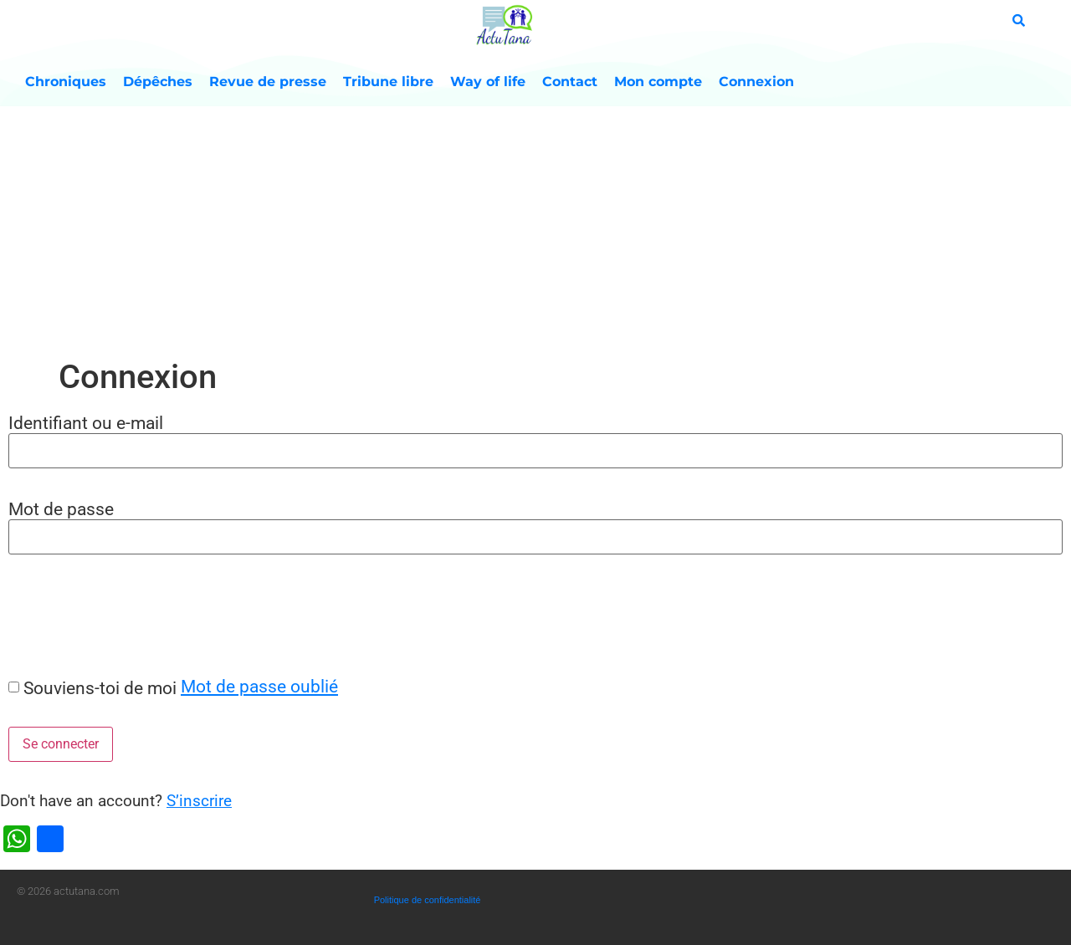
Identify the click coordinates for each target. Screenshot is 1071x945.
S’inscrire (199, 800)
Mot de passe (61, 509)
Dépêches (157, 81)
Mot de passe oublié (259, 686)
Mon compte (658, 81)
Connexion (756, 81)
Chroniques (65, 81)
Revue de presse (267, 81)
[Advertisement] (535, 232)
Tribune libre (388, 81)
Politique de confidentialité (427, 900)
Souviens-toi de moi (100, 688)
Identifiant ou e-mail (85, 423)
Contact (569, 81)
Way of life (487, 81)
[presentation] (127, 614)
